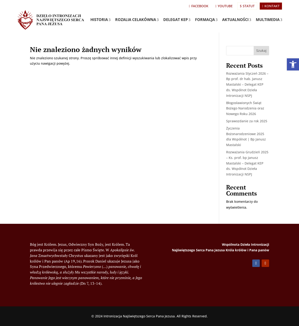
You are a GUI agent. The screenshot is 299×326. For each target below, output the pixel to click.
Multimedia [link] (269, 19)
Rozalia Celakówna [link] (137, 19)
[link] (293, 64)
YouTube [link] (224, 6)
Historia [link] (100, 19)
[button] (256, 263)
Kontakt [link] (271, 6)
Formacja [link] (206, 19)
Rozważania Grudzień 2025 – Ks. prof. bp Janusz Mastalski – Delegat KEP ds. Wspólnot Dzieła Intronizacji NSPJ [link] (247, 163)
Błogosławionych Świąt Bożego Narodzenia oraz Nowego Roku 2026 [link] (245, 108)
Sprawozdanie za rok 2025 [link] (246, 121)
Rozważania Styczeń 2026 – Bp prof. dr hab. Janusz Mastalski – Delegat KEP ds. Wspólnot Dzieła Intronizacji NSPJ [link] (247, 84)
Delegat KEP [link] (176, 19)
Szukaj (261, 50)
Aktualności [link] (236, 19)
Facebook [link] (198, 6)
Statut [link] (247, 6)
